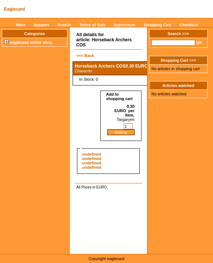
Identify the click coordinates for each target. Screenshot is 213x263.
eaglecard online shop (28, 42)
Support (41, 25)
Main (20, 25)
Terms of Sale (92, 25)
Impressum (124, 25)
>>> (185, 33)
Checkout (189, 25)
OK (199, 43)
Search (64, 25)
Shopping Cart (157, 25)
